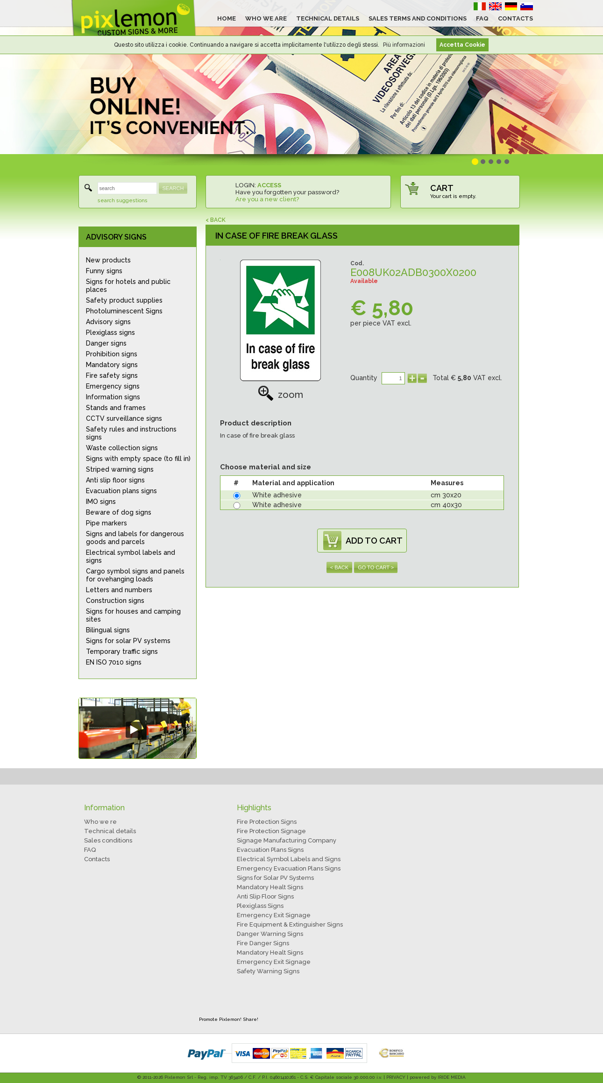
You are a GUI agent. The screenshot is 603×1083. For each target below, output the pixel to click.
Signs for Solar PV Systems (275, 877)
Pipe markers (106, 523)
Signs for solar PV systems (128, 640)
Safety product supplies (124, 300)
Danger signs (106, 343)
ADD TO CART (374, 540)
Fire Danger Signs (263, 943)
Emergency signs (113, 386)
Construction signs (115, 600)
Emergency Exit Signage (274, 915)
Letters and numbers (119, 590)
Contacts (97, 859)
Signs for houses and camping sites (133, 615)
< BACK (216, 220)
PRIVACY (395, 1077)
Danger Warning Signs (270, 933)
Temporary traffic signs (122, 651)
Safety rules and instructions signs (131, 433)
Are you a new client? (267, 199)
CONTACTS (515, 18)
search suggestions (123, 201)
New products (108, 260)
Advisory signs (108, 322)
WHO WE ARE (266, 18)
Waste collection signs (122, 448)
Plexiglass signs (110, 332)
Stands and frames (116, 407)
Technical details (110, 831)
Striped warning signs (120, 469)
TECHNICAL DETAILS (327, 18)
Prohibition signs (111, 354)
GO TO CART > (376, 567)
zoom (280, 394)
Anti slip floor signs (115, 480)
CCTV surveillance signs (124, 418)
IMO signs (101, 501)
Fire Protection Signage (271, 831)
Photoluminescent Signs (124, 311)
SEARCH (173, 188)
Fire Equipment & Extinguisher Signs (290, 924)
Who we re (100, 821)
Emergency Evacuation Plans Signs (289, 868)
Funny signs (104, 271)
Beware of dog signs (118, 512)
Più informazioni (404, 45)
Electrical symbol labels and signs (130, 556)
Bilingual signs (108, 630)
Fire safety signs (112, 375)
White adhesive (277, 495)
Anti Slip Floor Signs (265, 896)
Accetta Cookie (462, 45)
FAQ (482, 18)
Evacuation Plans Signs (270, 849)
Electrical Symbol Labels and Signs (289, 859)
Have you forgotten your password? (287, 192)
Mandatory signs (112, 364)
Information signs (113, 397)
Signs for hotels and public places (128, 285)
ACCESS (269, 185)
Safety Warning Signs (268, 971)
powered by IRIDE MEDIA (438, 1077)
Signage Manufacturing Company (286, 840)
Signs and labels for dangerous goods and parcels (135, 537)
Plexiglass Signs (260, 905)
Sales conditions (108, 840)
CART (442, 188)
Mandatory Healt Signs (270, 887)
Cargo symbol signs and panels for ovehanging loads (135, 575)
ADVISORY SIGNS (116, 237)
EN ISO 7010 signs (114, 662)
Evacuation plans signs (121, 491)
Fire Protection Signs (267, 821)
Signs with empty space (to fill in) (138, 458)
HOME (226, 18)
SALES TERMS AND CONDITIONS (418, 18)
